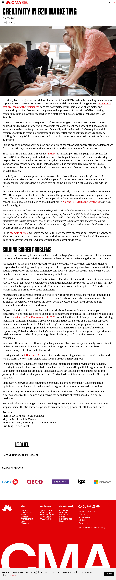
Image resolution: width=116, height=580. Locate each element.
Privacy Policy (85, 527)
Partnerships (45, 513)
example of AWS (19, 232)
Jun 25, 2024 (9, 18)
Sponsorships (46, 510)
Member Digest (47, 515)
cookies (13, 575)
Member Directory (63, 514)
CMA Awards (45, 519)
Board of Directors (25, 516)
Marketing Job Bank (65, 520)
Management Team (27, 520)
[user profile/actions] (109, 2)
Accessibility (99, 527)
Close (109, 574)
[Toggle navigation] (113, 2)
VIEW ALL (35, 455)
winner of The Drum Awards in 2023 (35, 317)
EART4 (51, 153)
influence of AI (32, 355)
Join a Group (45, 517)
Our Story (25, 510)
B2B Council (22, 444)
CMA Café (63, 510)
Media (62, 517)
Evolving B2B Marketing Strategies (81, 201)
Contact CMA (27, 513)
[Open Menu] (2, 2)
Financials (25, 523)
